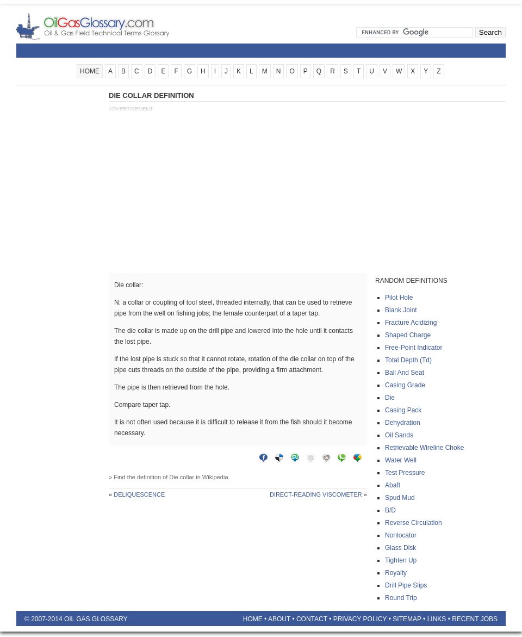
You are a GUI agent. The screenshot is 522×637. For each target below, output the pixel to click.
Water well (401, 460)
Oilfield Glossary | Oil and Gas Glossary (105, 26)
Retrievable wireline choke (424, 448)
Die (390, 397)
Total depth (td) (408, 360)
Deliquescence (139, 494)
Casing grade (405, 385)
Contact (311, 619)
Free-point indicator (413, 347)
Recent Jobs (475, 619)
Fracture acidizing (411, 322)
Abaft (392, 485)
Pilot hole (399, 297)
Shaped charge (408, 335)
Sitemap (407, 619)
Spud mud (400, 498)
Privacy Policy (360, 619)
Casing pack (403, 410)
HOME (90, 71)
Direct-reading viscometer (316, 494)
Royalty (396, 573)
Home (253, 619)
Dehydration (402, 422)
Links (436, 619)
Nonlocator (401, 535)
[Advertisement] (59, 254)
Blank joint (401, 310)
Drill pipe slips (406, 585)
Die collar (181, 477)
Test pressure (405, 473)
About (279, 619)
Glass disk (400, 548)
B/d (390, 510)
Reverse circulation (413, 523)
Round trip (401, 598)
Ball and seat (404, 372)
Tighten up (401, 560)
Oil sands (399, 435)
